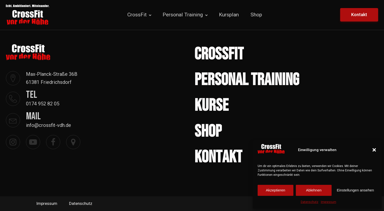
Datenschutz (309, 202)
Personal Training (183, 15)
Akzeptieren (275, 190)
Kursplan (229, 15)
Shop (256, 15)
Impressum (328, 202)
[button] (374, 149)
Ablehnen (313, 190)
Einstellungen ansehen (355, 190)
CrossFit (137, 15)
